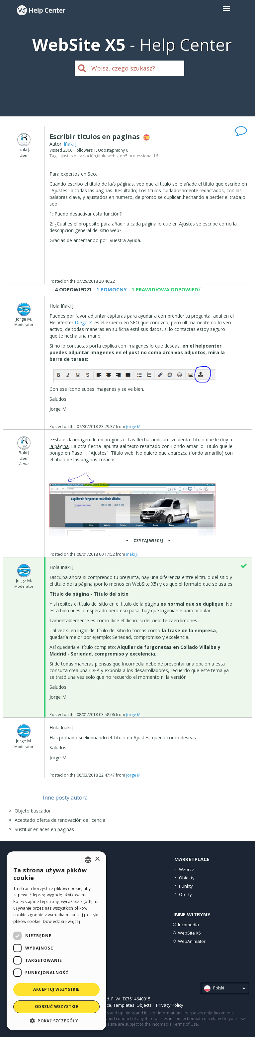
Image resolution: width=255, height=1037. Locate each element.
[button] (56, 1020)
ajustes (66, 156)
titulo (102, 156)
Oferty (185, 894)
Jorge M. (133, 426)
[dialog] (56, 940)
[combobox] (88, 859)
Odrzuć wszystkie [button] (56, 1006)
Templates (123, 1005)
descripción (85, 156)
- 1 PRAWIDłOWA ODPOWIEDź (164, 289)
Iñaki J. (70, 144)
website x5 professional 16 (133, 156)
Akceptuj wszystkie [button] (56, 989)
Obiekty (187, 878)
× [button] (97, 859)
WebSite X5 (189, 933)
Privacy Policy (169, 1005)
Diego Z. (84, 322)
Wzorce (186, 869)
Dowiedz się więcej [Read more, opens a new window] (61, 921)
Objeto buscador (33, 811)
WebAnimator (192, 941)
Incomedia (188, 925)
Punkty (186, 886)
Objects (144, 1005)
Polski (224, 988)
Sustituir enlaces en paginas (44, 829)
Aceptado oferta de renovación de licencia (60, 820)
